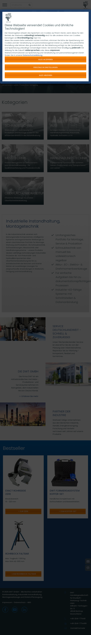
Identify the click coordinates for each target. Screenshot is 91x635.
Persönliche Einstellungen (45, 67)
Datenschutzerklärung (32, 55)
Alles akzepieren (45, 59)
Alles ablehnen (45, 75)
